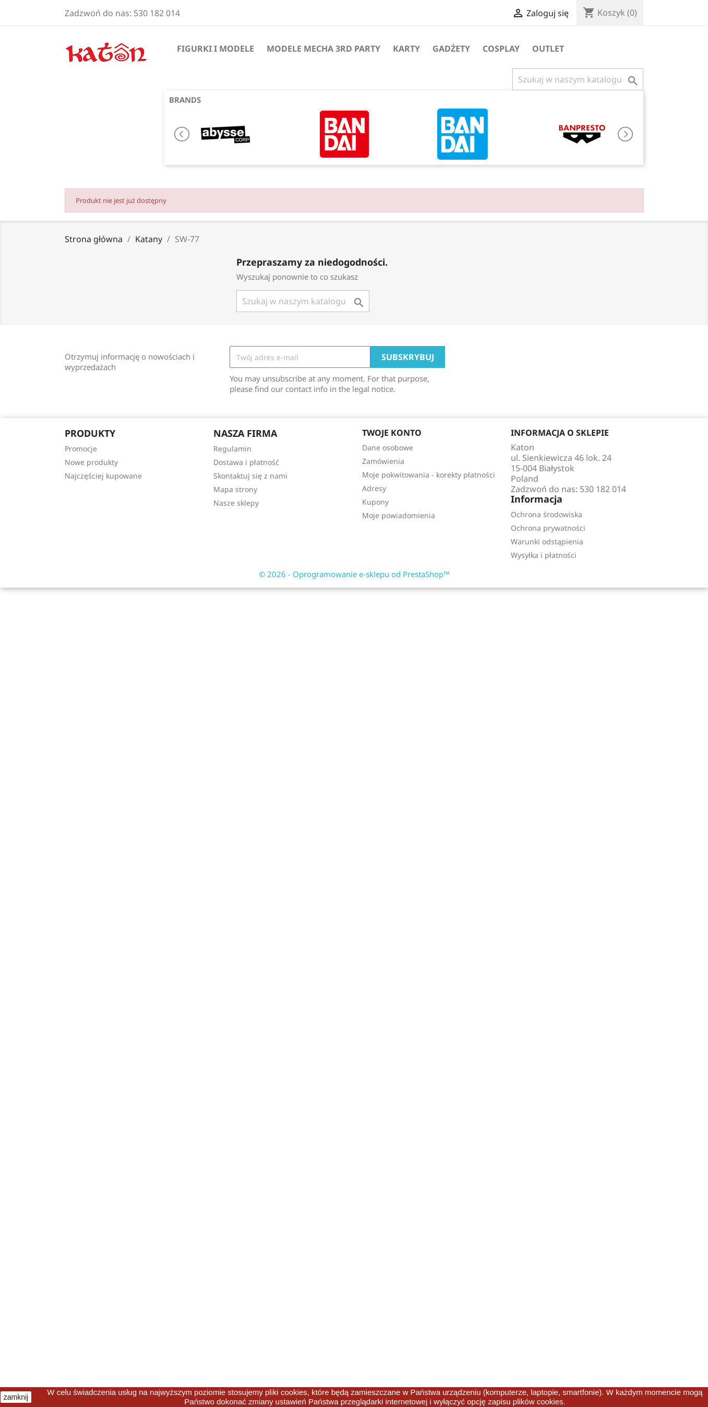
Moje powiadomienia (398, 515)
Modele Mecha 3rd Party (323, 48)
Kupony (375, 502)
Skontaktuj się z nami (250, 476)
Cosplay (501, 48)
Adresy (374, 488)
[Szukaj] (577, 79)
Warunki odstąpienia (547, 541)
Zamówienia (383, 461)
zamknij (16, 1397)
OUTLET (548, 48)
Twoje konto (392, 432)
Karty (406, 48)
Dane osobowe (387, 447)
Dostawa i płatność (246, 462)
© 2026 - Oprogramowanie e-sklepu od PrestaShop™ (354, 574)
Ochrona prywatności (548, 528)
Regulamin (232, 449)
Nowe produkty (91, 462)
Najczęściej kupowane (103, 476)
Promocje (81, 449)
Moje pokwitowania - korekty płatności (428, 475)
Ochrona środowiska (546, 514)
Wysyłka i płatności (544, 555)
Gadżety (451, 48)
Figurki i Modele (215, 48)
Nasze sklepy (236, 503)
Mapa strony (235, 489)
